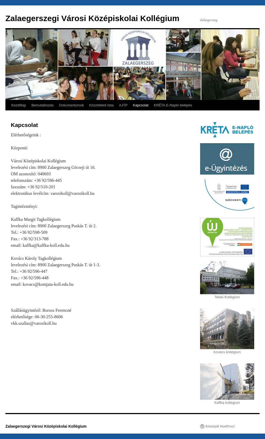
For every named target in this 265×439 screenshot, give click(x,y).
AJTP (123, 105)
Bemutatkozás (42, 105)
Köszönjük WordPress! (220, 426)
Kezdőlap (18, 105)
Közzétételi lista (101, 105)
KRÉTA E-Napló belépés (173, 105)
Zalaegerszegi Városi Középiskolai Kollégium (92, 18)
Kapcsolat (140, 105)
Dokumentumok (71, 105)
